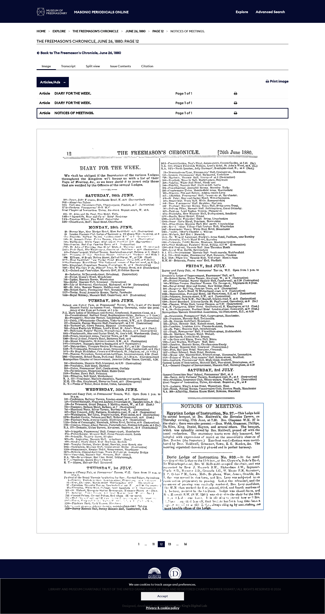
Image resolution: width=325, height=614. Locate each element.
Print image (277, 81)
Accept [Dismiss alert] (162, 596)
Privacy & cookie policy (162, 608)
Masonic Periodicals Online (101, 12)
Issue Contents (120, 66)
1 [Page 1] (138, 544)
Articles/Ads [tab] (50, 82)
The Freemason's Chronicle (95, 31)
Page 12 (158, 31)
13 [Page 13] (169, 544)
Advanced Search (270, 12)
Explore (242, 12)
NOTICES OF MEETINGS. (74, 113)
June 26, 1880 (135, 31)
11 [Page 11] (153, 544)
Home (41, 31)
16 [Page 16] (185, 544)
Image (46, 66)
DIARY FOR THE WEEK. (72, 93)
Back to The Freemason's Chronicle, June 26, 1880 (79, 53)
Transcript (68, 66)
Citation (147, 66)
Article (44, 93)
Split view (93, 66)
